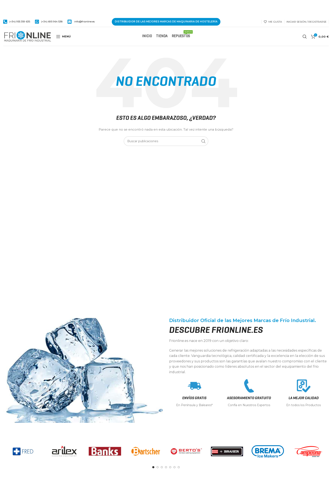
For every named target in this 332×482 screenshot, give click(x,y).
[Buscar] (304, 36)
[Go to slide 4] (166, 467)
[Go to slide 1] (153, 467)
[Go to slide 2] (157, 467)
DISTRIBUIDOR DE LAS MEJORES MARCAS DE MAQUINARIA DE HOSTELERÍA (166, 21)
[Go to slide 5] (170, 467)
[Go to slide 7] (179, 467)
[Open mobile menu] (63, 36)
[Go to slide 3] (162, 467)
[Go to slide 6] (174, 467)
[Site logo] (27, 36)
